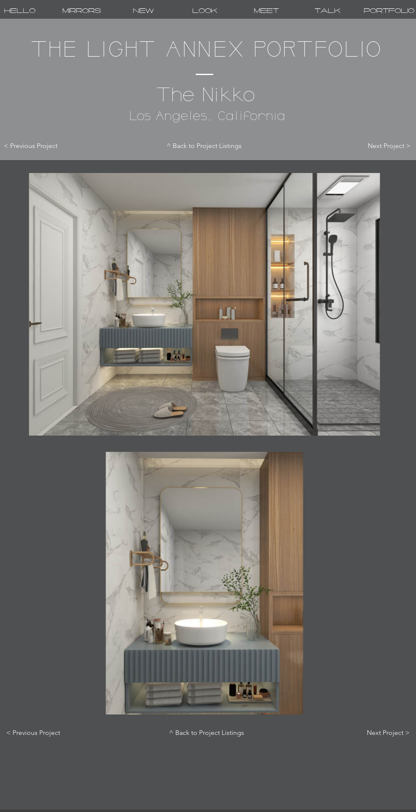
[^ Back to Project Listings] (204, 146)
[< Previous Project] (37, 146)
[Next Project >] (382, 146)
